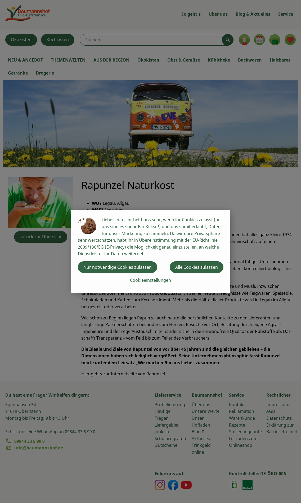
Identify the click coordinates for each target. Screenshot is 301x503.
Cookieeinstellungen (150, 280)
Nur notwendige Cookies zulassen (117, 267)
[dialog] (150, 251)
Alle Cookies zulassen (196, 267)
